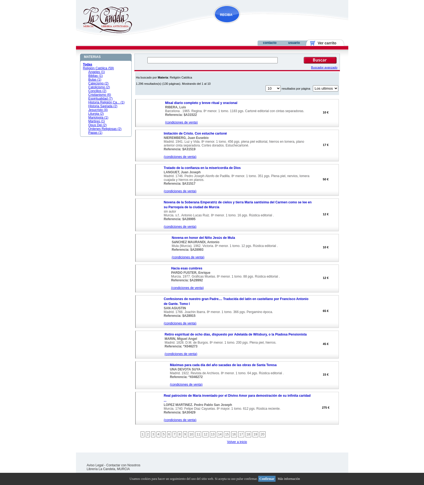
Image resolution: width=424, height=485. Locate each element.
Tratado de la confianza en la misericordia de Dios (202, 168)
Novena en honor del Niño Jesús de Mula (203, 238)
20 (262, 434)
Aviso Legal (95, 465)
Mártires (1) (96, 121)
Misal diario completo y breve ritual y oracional (201, 103)
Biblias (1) (95, 76)
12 (205, 434)
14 (219, 434)
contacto (269, 43)
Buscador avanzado (324, 67)
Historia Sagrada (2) (102, 106)
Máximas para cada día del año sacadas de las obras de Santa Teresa (223, 365)
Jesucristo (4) (98, 110)
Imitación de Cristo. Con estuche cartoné (195, 133)
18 (248, 434)
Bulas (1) (94, 80)
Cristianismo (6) (99, 95)
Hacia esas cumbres (186, 268)
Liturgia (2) (96, 114)
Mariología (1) (98, 117)
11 (198, 434)
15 (226, 434)
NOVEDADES (254, 25)
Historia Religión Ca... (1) (106, 102)
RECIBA (226, 15)
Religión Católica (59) (98, 68)
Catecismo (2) (98, 83)
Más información (289, 479)
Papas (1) (95, 133)
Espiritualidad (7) (100, 98)
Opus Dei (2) (97, 125)
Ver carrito (324, 43)
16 (234, 434)
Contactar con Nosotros (123, 465)
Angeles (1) (96, 72)
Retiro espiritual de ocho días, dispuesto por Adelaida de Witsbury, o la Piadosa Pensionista (236, 334)
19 (255, 434)
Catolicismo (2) (99, 87)
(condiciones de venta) (181, 122)
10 (191, 434)
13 (212, 434)
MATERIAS (92, 57)
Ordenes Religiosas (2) (105, 129)
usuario (294, 43)
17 (241, 434)
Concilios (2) (97, 91)
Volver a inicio (237, 442)
